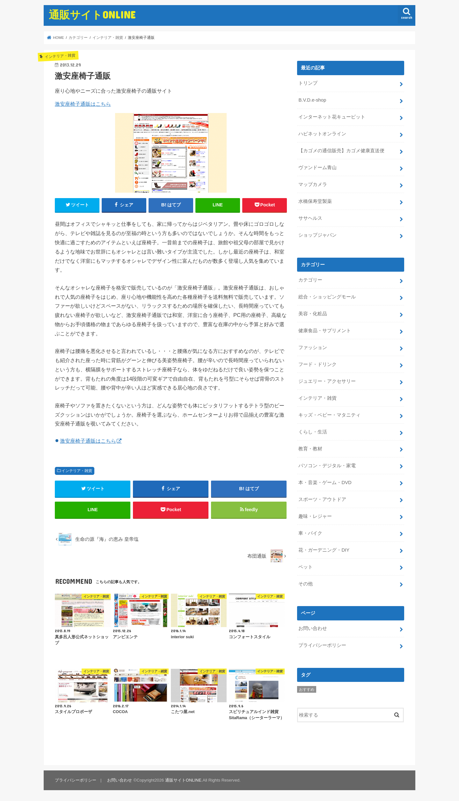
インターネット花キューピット (331, 116)
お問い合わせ (312, 627)
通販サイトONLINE (92, 14)
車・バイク (310, 532)
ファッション (312, 347)
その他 (305, 582)
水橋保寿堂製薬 (315, 201)
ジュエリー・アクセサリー (327, 380)
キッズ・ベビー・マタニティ (329, 414)
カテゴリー (310, 279)
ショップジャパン (317, 234)
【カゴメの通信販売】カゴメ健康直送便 (341, 150)
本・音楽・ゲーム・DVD (324, 481)
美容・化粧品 (312, 313)
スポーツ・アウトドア (322, 498)
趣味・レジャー (315, 515)
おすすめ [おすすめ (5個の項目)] (306, 688)
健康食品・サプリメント (324, 330)
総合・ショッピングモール (327, 296)
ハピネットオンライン (322, 133)
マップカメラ (312, 184)
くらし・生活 (312, 431)
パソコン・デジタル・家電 (327, 465)
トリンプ (307, 83)
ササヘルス (310, 218)
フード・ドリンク (317, 364)
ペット (305, 566)
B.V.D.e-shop (312, 100)
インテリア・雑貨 (77, 470)
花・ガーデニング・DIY (323, 549)
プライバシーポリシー (322, 644)
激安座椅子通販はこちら (83, 104)
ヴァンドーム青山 (317, 167)
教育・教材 (310, 448)
